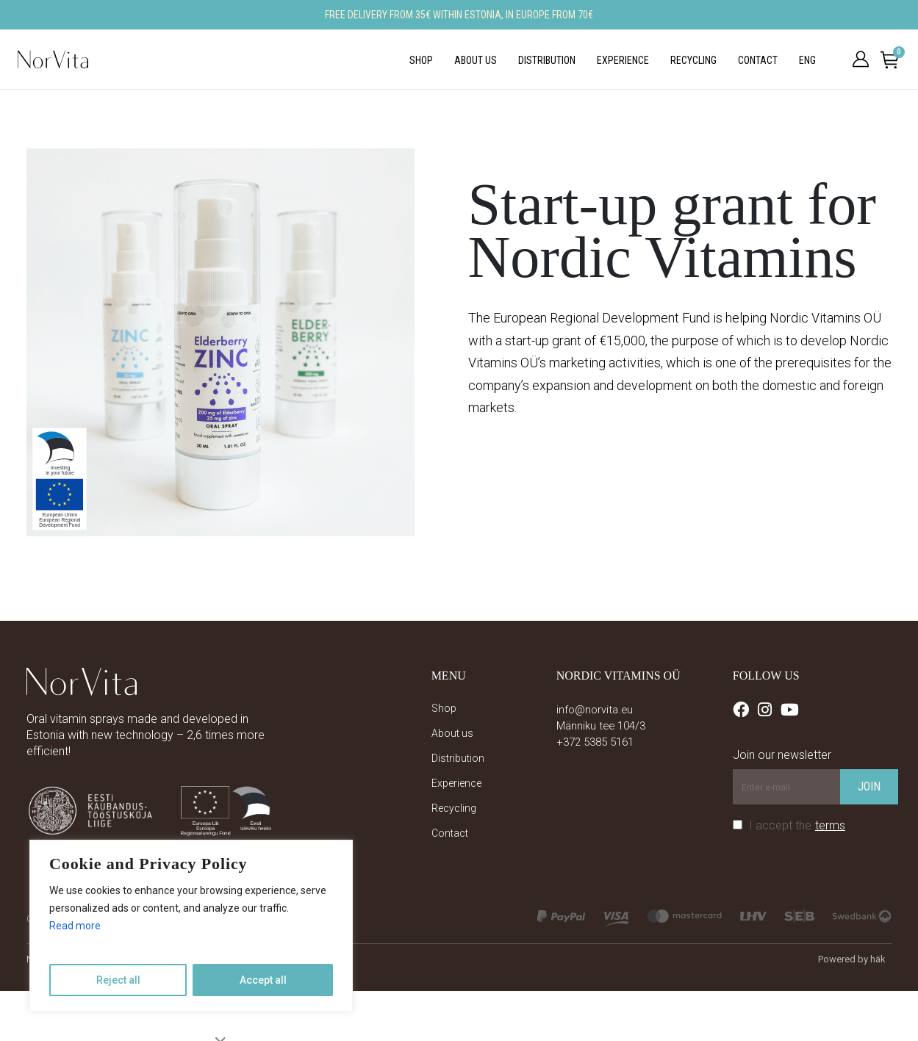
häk (878, 959)
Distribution (546, 60)
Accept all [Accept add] (263, 980)
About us (475, 60)
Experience (623, 60)
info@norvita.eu (594, 709)
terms (830, 825)
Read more (75, 926)
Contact (758, 60)
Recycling (693, 60)
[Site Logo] (53, 59)
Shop (421, 60)
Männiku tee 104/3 (600, 725)
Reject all (118, 980)
